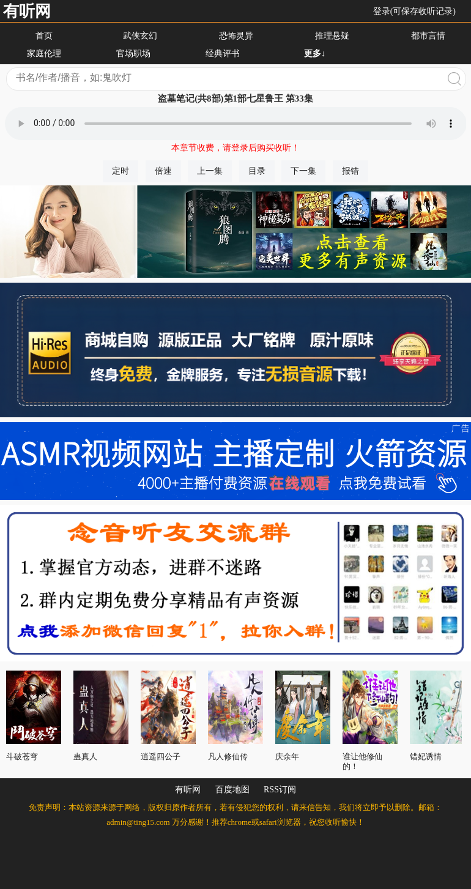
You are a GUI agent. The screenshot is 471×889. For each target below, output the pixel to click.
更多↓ (314, 53)
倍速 (163, 171)
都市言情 (428, 35)
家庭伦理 (44, 53)
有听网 (27, 11)
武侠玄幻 (140, 35)
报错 (350, 171)
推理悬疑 (332, 35)
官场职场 (133, 53)
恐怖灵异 (236, 35)
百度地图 (232, 789)
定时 (120, 171)
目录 (256, 171)
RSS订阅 (280, 789)
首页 (44, 35)
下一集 (303, 171)
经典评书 (223, 53)
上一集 (210, 171)
